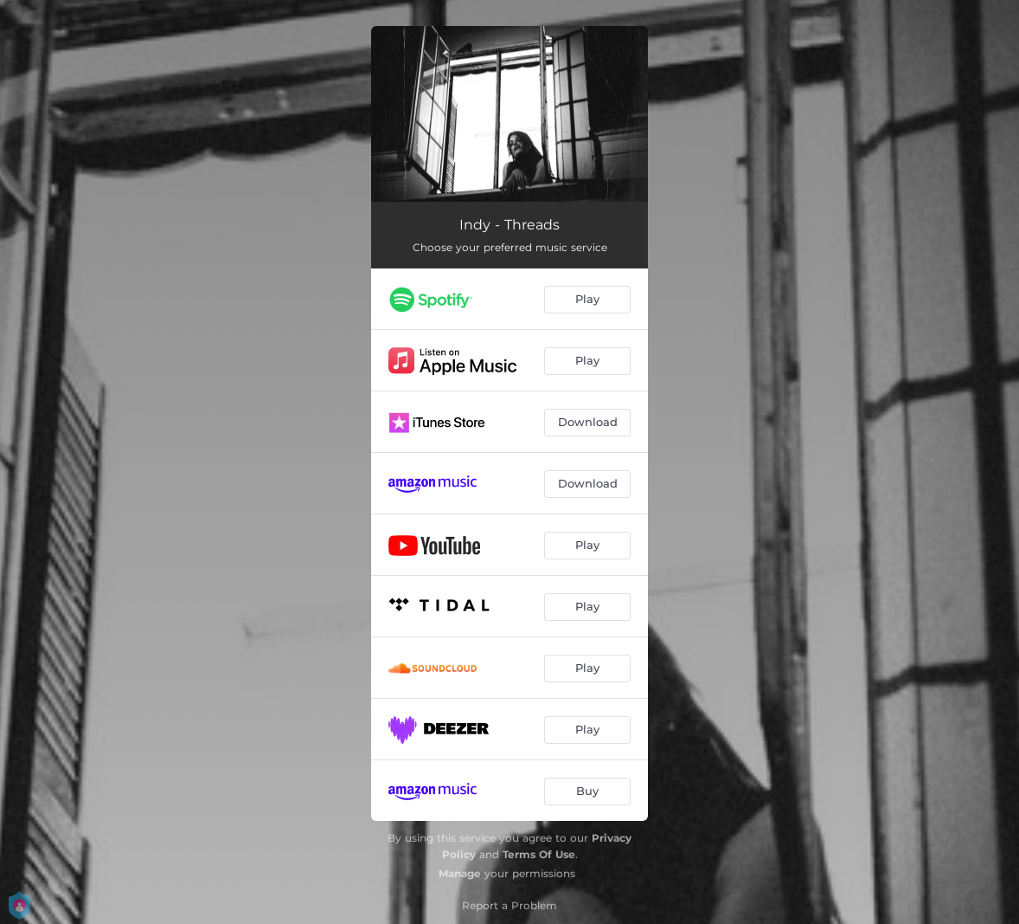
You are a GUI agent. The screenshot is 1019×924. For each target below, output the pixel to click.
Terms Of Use (539, 854)
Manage (460, 873)
